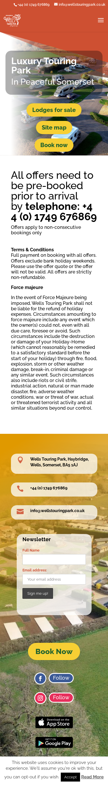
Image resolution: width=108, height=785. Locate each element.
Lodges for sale (54, 110)
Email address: (34, 570)
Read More (92, 777)
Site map (54, 127)
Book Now (54, 651)
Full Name (30, 550)
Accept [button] (70, 777)
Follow (61, 678)
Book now (54, 145)
